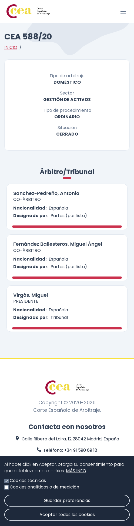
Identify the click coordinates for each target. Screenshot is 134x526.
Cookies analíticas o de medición (44, 490)
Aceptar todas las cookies (67, 518)
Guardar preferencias (67, 504)
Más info (76, 474)
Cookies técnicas (28, 484)
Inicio (10, 47)
